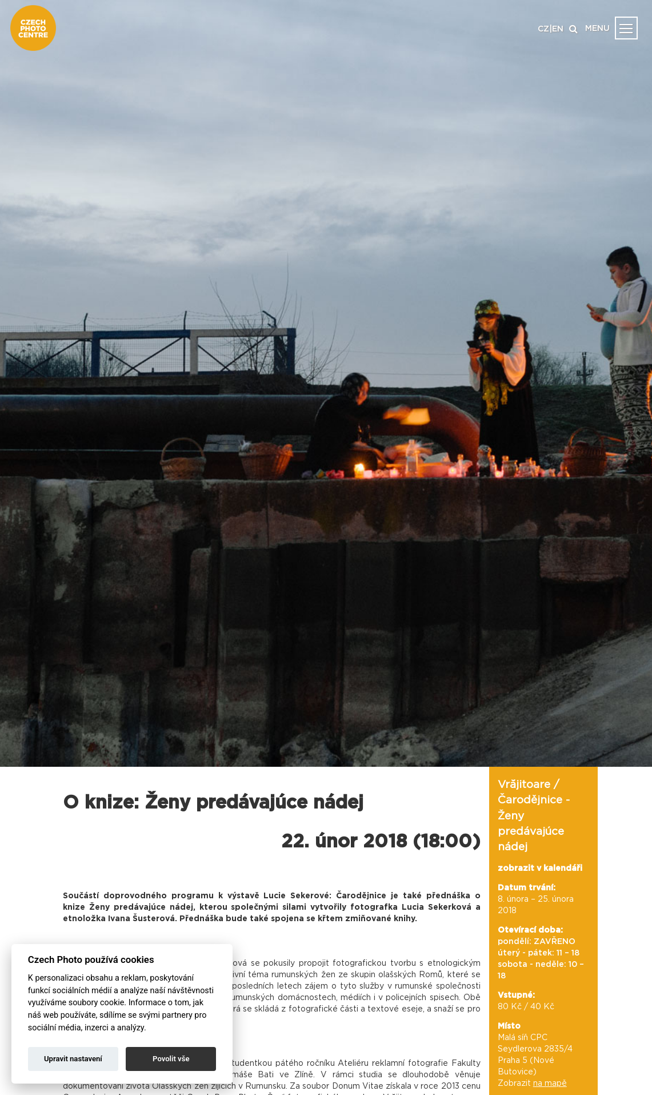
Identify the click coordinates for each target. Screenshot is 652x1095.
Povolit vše (171, 1058)
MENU (597, 29)
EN (557, 29)
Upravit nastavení (73, 1058)
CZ (543, 29)
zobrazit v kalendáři (540, 869)
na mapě (550, 1084)
